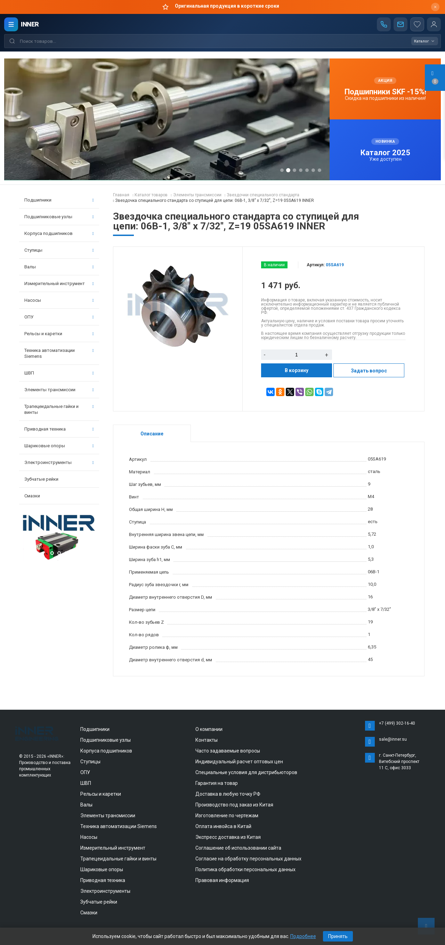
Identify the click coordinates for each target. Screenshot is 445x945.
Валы (59, 266)
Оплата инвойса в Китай (223, 826)
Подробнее (303, 936)
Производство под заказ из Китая (234, 805)
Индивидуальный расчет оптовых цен (239, 761)
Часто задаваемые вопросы (227, 751)
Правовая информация (222, 880)
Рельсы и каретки (59, 333)
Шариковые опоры (59, 445)
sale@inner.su (393, 739)
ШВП (59, 373)
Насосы (59, 300)
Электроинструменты (59, 462)
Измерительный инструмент (59, 283)
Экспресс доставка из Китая (228, 837)
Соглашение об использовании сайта (238, 848)
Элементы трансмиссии (59, 389)
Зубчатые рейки (41, 479)
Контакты (206, 740)
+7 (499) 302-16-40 (397, 723)
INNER (30, 24)
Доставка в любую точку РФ (227, 794)
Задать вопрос (369, 370)
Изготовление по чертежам (226, 815)
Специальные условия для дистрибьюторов (246, 772)
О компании (208, 729)
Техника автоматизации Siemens (59, 353)
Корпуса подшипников (59, 233)
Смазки (32, 495)
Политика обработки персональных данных (245, 869)
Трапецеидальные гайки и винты (59, 409)
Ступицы (59, 250)
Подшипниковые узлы (59, 216)
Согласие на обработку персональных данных (248, 858)
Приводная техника (59, 429)
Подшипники (59, 200)
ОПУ (59, 317)
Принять (338, 936)
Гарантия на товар (216, 783)
